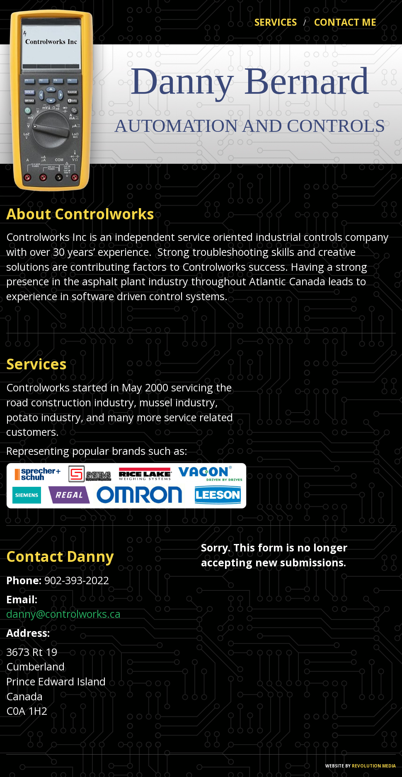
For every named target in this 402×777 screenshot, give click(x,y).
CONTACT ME (345, 22)
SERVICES (280, 22)
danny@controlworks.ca (63, 614)
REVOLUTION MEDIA (373, 766)
